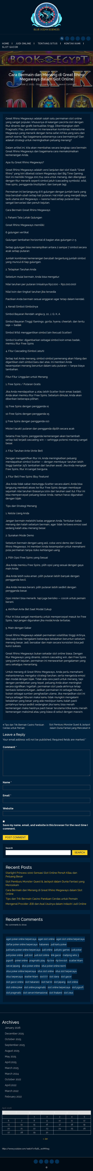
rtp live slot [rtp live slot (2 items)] (61, 960)
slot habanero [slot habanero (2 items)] (32, 982)
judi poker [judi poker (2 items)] (77, 949)
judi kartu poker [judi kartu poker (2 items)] (59, 944)
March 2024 (12, 1073)
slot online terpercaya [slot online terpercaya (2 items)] (59, 987)
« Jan (45, 1139)
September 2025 (15, 1044)
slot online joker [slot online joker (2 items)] (14, 987)
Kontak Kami (72, 43)
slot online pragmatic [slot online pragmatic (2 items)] (35, 987)
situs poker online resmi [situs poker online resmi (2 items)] (54, 966)
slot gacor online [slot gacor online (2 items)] (14, 982)
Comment (10, 747)
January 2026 (12, 1027)
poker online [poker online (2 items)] (21, 960)
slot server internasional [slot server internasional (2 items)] (35, 992)
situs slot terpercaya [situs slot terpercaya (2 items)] (65, 971)
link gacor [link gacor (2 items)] (56, 955)
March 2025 (12, 1067)
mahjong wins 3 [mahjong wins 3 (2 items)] (71, 955)
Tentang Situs (48, 43)
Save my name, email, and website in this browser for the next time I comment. (45, 827)
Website (8, 808)
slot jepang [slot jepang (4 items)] (59, 982)
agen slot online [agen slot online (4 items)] (46, 939)
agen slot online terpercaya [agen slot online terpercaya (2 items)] (70, 939)
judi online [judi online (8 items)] (47, 949)
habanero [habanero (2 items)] (44, 944)
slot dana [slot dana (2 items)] (54, 976)
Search (9, 848)
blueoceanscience (45, 84)
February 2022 (13, 1096)
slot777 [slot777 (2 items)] (44, 976)
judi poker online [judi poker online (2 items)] (14, 955)
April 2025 (11, 1062)
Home (5, 43)
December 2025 (14, 1033)
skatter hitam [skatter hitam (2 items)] (31, 976)
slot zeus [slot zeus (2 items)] (68, 992)
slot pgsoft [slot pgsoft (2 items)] (77, 987)
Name (7, 782)
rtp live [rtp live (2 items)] (50, 960)
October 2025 (13, 1039)
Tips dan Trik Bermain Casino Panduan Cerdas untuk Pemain (42, 898)
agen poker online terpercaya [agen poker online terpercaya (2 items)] (21, 939)
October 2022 (13, 1079)
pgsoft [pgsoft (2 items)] (9, 960)
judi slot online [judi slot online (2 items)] (41, 955)
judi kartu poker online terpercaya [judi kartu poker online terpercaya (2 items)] (23, 949)
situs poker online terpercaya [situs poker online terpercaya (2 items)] (21, 971)
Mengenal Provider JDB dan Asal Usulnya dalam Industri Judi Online (46, 903)
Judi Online (23, 43)
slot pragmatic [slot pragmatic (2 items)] (13, 992)
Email (7, 795)
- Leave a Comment (66, 84)
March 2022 (11, 1090)
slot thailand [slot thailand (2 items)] (55, 992)
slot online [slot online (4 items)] (72, 982)
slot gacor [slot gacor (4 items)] (66, 976)
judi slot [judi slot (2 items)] (29, 955)
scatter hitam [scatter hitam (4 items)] (76, 960)
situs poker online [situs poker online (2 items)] (31, 966)
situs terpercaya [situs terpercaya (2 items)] (14, 976)
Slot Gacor (10, 47)
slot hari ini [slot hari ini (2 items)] (46, 982)
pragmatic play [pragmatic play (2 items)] (37, 960)
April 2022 (10, 1085)
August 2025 (12, 1050)
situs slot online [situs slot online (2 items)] (46, 971)
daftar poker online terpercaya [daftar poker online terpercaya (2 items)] (21, 944)
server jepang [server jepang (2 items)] (13, 966)
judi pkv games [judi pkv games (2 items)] (62, 949)
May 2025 (10, 1056)
